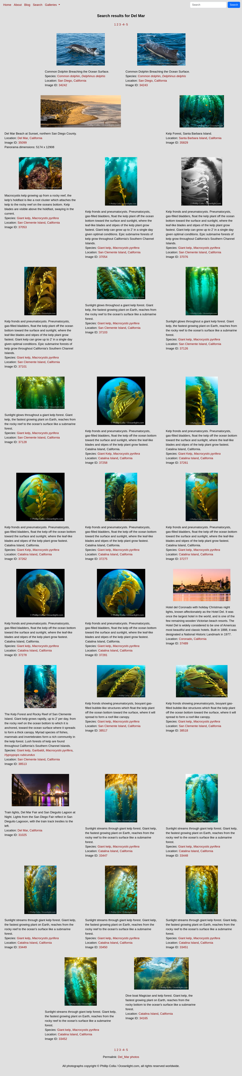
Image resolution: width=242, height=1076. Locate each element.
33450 (103, 947)
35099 (22, 142)
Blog (27, 4)
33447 (103, 855)
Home (7, 4)
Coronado (185, 639)
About (18, 4)
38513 (22, 764)
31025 (22, 835)
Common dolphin (68, 76)
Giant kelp (23, 218)
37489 (184, 643)
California (80, 80)
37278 (22, 655)
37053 (22, 227)
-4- (123, 24)
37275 (103, 559)
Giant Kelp (105, 453)
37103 (103, 332)
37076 (184, 256)
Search (37, 4)
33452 (63, 1039)
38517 (103, 730)
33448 (184, 855)
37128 (22, 442)
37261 (184, 462)
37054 (103, 256)
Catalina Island (108, 458)
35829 (184, 142)
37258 (103, 462)
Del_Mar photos (128, 1057)
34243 (143, 85)
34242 (63, 85)
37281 (103, 655)
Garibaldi (38, 750)
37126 (184, 348)
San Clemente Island (31, 222)
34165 (143, 1018)
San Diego (65, 80)
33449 (22, 947)
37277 (184, 559)
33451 (184, 947)
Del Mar (23, 138)
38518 (184, 730)
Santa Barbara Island (193, 138)
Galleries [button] (51, 4)
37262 (22, 559)
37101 (22, 366)
